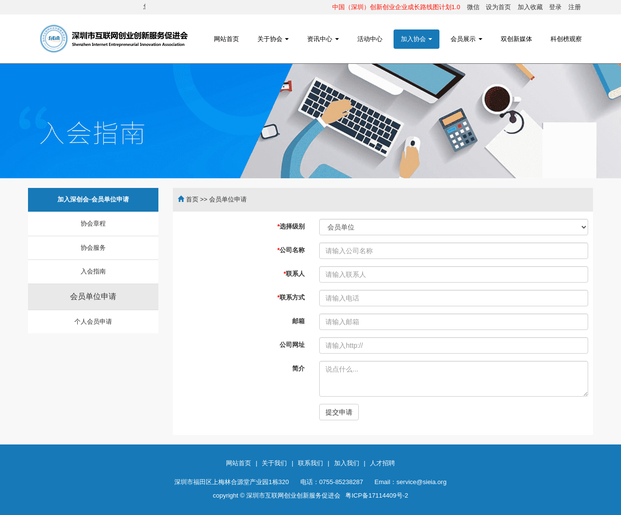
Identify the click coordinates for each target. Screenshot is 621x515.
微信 (473, 7)
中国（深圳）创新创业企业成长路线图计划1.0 (396, 7)
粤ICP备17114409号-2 (376, 495)
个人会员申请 (93, 321)
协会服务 (93, 247)
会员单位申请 (93, 296)
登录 (555, 7)
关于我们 (274, 463)
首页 (192, 199)
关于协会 (273, 39)
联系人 (294, 273)
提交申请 (339, 412)
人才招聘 (382, 463)
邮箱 (298, 321)
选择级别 (291, 226)
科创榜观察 (566, 39)
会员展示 (466, 39)
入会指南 (93, 271)
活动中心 (369, 39)
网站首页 (226, 39)
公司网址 (292, 344)
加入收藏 (530, 7)
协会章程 (93, 223)
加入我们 (346, 463)
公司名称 (291, 250)
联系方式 (291, 297)
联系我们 (310, 463)
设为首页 (498, 7)
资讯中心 (323, 39)
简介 (298, 368)
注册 (574, 7)
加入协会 (417, 39)
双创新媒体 (516, 39)
